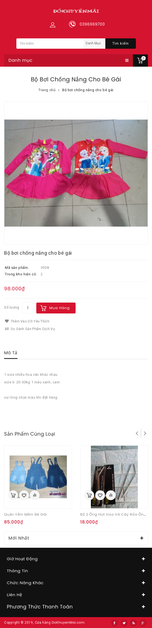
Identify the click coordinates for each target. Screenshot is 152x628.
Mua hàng (59, 307)
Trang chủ (46, 90)
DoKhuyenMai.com (68, 622)
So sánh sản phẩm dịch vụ (30, 329)
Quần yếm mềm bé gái (25, 514)
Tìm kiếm (120, 43)
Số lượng (11, 307)
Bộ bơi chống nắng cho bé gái (88, 90)
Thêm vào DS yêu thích (27, 321)
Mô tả (10, 353)
